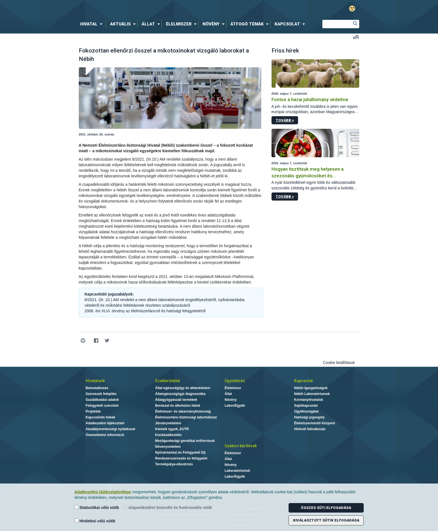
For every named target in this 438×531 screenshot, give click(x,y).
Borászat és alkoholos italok (177, 406)
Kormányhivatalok (308, 400)
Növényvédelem (167, 447)
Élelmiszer (233, 388)
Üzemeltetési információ (105, 435)
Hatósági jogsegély (309, 417)
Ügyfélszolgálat (306, 411)
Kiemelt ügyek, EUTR (172, 429)
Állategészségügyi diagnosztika (180, 394)
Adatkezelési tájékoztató (105, 423)
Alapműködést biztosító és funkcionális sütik (167, 507)
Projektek (93, 411)
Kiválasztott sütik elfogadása (326, 520)
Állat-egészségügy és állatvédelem (182, 388)
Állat (228, 394)
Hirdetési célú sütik (95, 520)
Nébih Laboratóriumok (312, 394)
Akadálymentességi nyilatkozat (110, 429)
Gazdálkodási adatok (102, 400)
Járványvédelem (168, 423)
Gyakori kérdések (241, 446)
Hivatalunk (95, 380)
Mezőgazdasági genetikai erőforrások (185, 441)
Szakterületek (167, 380)
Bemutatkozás (97, 388)
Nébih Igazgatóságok (311, 388)
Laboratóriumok (237, 471)
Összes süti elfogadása (326, 508)
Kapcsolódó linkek (100, 417)
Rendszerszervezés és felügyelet (181, 458)
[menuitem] (92, 24)
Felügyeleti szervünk (102, 406)
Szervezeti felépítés (101, 394)
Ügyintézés (235, 380)
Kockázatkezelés (168, 435)
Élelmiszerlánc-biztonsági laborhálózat (186, 417)
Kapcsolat (303, 380)
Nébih (159, 9)
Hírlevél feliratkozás (310, 429)
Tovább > (285, 120)
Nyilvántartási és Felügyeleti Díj (180, 452)
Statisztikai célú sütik (97, 507)
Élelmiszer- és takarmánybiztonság (183, 411)
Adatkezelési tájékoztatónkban (103, 492)
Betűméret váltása (355, 37)
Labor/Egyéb (235, 406)
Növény (231, 400)
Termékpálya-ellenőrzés (174, 464)
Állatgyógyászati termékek (176, 400)
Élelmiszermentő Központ (314, 423)
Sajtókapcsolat (306, 406)
